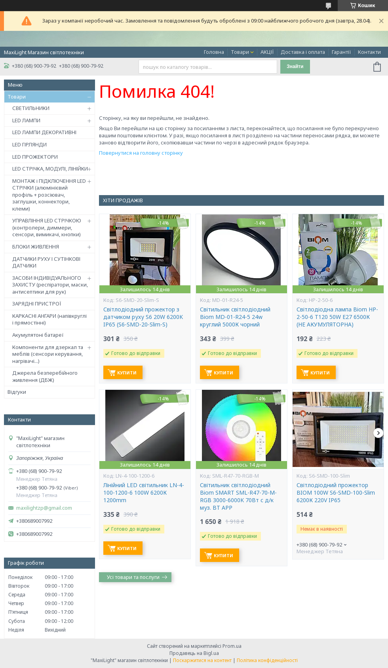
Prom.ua (232, 646)
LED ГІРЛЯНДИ (29, 144)
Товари (240, 51)
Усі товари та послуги (133, 577)
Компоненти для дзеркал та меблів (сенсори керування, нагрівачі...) (47, 353)
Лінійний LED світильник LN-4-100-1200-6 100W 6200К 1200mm (143, 493)
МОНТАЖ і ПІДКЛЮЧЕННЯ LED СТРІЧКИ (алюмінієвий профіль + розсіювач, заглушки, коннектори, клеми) (49, 194)
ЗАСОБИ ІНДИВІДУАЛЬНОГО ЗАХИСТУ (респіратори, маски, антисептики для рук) (50, 284)
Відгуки (17, 391)
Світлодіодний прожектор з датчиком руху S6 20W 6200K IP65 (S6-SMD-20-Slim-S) (143, 317)
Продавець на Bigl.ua (194, 653)
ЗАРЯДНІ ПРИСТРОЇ (36, 303)
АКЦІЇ (267, 51)
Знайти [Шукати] (295, 66)
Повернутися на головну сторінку (141, 152)
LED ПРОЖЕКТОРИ (35, 156)
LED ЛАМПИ (26, 120)
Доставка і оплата (303, 51)
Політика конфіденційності (267, 660)
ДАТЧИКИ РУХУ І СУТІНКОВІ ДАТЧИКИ (46, 262)
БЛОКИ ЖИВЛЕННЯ (35, 246)
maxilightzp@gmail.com (44, 508)
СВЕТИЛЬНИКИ (30, 108)
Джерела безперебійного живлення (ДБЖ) (45, 376)
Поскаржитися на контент (202, 660)
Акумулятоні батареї (38, 334)
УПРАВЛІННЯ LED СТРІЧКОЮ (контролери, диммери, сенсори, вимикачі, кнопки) (46, 227)
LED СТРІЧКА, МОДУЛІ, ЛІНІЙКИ (50, 168)
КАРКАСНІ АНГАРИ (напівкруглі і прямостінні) (49, 319)
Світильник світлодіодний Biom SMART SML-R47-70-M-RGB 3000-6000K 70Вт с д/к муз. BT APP (238, 496)
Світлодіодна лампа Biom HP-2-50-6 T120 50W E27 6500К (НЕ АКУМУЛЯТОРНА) (337, 317)
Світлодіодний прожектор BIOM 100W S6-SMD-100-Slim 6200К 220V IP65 (336, 493)
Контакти (369, 51)
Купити (127, 373)
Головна (214, 51)
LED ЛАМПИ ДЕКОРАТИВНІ (44, 132)
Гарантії (341, 51)
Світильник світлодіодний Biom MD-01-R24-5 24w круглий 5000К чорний (235, 317)
